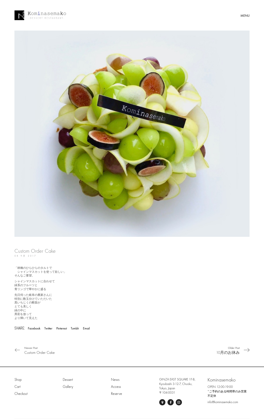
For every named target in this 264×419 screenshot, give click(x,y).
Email (86, 328)
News (115, 380)
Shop (18, 380)
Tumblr (75, 328)
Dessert (68, 380)
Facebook (34, 328)
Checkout (20, 394)
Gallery (68, 387)
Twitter (48, 328)
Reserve (116, 394)
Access (116, 387)
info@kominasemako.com (222, 402)
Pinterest (61, 328)
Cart (17, 387)
